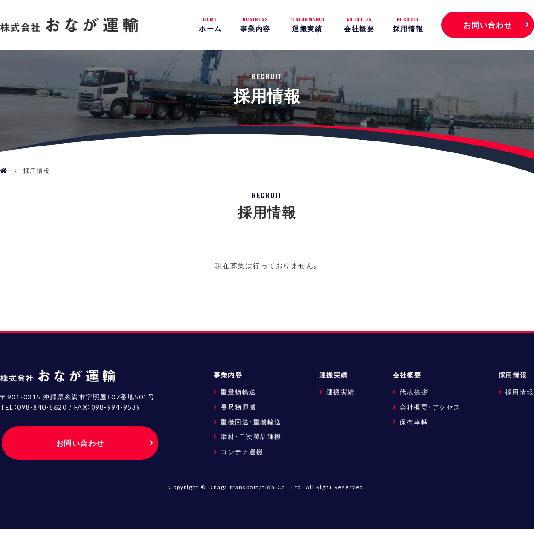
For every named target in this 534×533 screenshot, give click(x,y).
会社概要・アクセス (430, 406)
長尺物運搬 (238, 406)
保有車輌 (414, 421)
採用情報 (408, 25)
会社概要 (359, 25)
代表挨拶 (414, 391)
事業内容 (255, 25)
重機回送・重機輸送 (251, 421)
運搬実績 (307, 25)
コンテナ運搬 (242, 451)
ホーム (210, 25)
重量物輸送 (238, 391)
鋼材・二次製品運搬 (251, 436)
